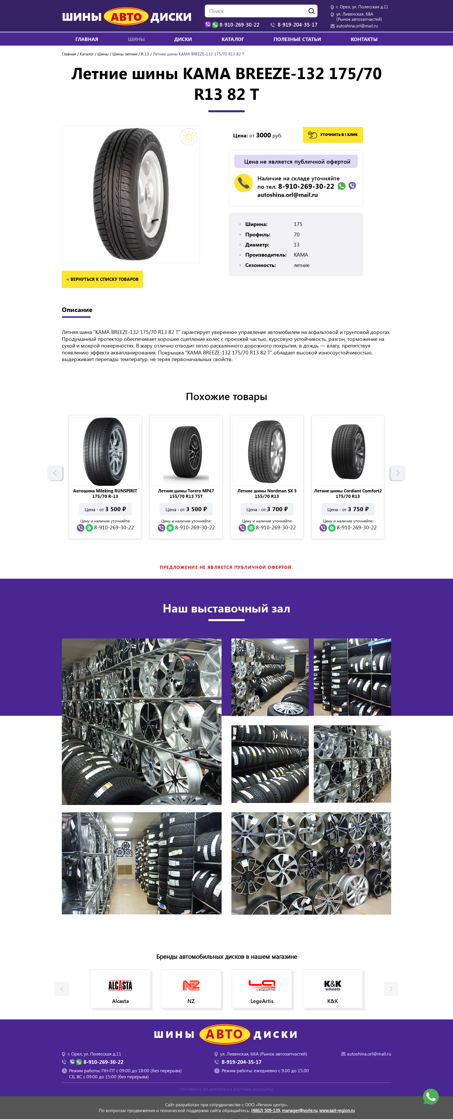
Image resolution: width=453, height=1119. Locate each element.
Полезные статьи (297, 39)
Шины (103, 54)
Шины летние (124, 54)
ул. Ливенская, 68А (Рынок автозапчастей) (359, 16)
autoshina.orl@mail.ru (357, 26)
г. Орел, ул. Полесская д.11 (362, 7)
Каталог (233, 39)
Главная (86, 39)
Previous (54, 474)
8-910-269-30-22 (306, 185)
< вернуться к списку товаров (102, 279)
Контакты (364, 39)
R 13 (145, 54)
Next (398, 474)
